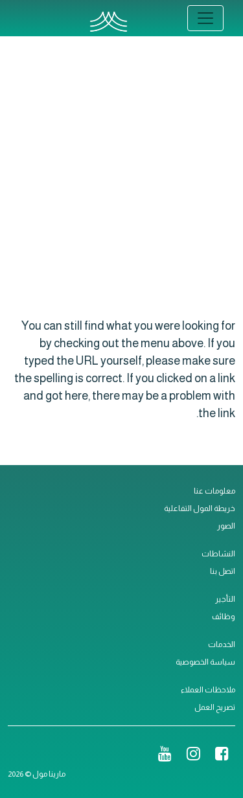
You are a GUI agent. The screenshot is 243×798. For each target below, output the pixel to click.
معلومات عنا (214, 491)
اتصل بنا (222, 571)
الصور (226, 525)
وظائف (223, 616)
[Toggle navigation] (205, 18)
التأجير (225, 599)
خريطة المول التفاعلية (199, 508)
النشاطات (218, 553)
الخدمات (221, 644)
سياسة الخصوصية (205, 662)
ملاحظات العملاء (208, 689)
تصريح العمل (214, 707)
